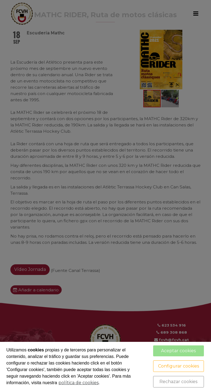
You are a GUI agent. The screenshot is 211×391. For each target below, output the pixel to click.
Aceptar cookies (178, 350)
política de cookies (78, 382)
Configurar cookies (178, 366)
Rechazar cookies (178, 381)
